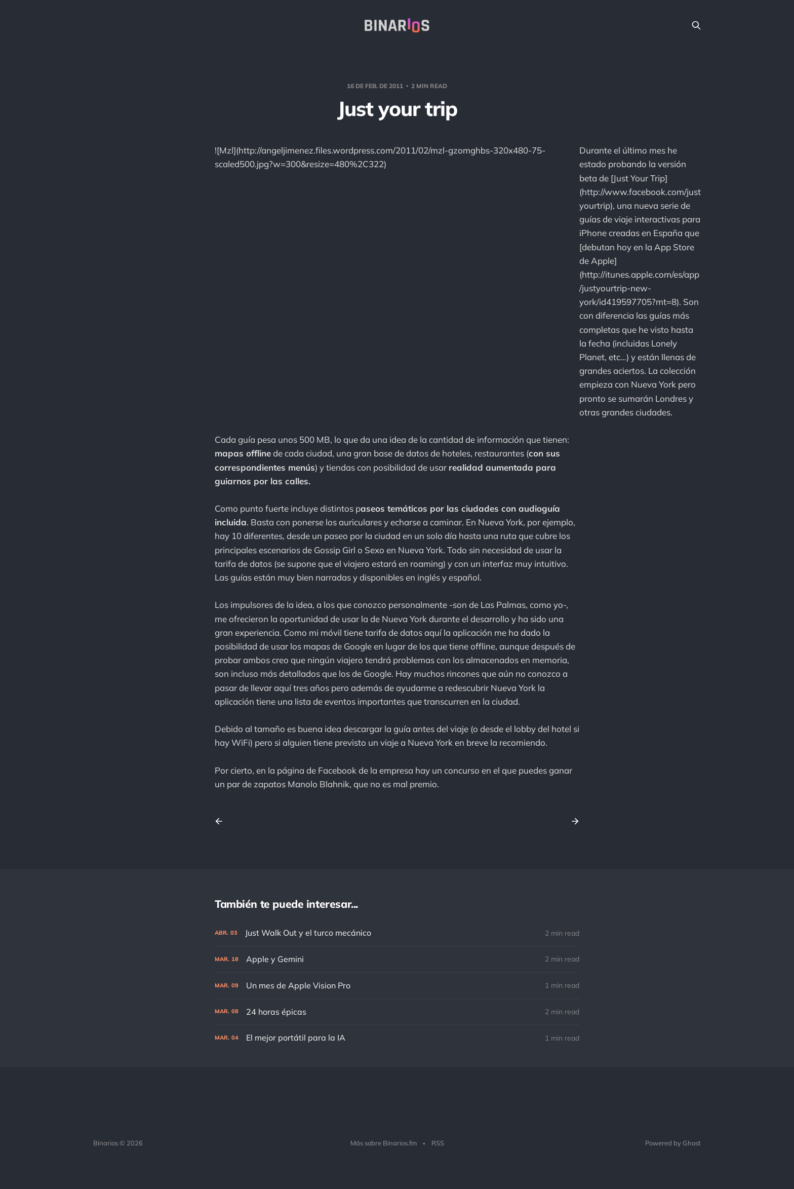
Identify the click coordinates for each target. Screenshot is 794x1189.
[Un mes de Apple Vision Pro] (397, 986)
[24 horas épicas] (397, 1012)
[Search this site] (696, 25)
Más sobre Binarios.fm (383, 1143)
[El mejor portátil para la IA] (397, 1038)
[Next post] (571, 821)
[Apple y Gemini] (397, 959)
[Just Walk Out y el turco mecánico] (397, 933)
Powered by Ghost (673, 1143)
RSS (437, 1143)
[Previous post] (222, 821)
